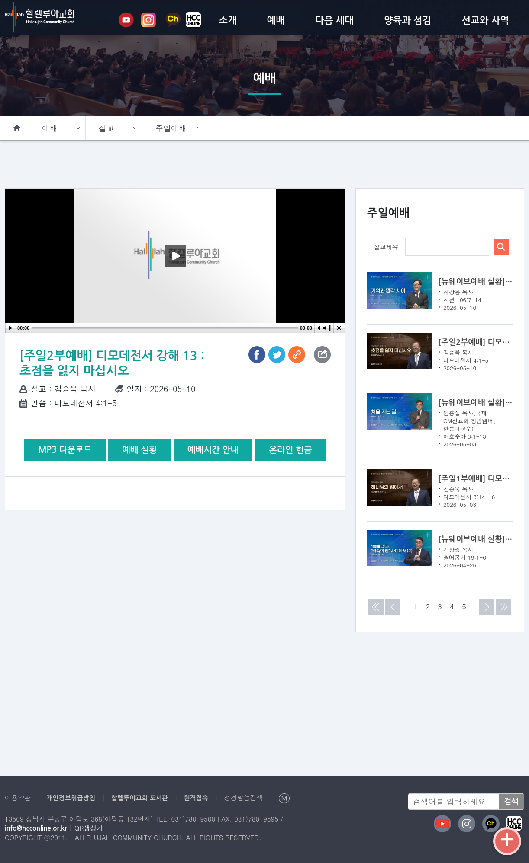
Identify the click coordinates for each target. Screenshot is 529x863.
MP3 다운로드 (66, 450)
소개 (227, 20)
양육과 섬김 (408, 20)
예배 (276, 20)
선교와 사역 (485, 20)
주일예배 (170, 128)
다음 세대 (334, 20)
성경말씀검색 (232, 798)
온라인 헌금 (290, 450)
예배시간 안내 (212, 450)
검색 (511, 802)
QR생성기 (86, 828)
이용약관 (17, 798)
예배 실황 (139, 450)
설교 (106, 128)
